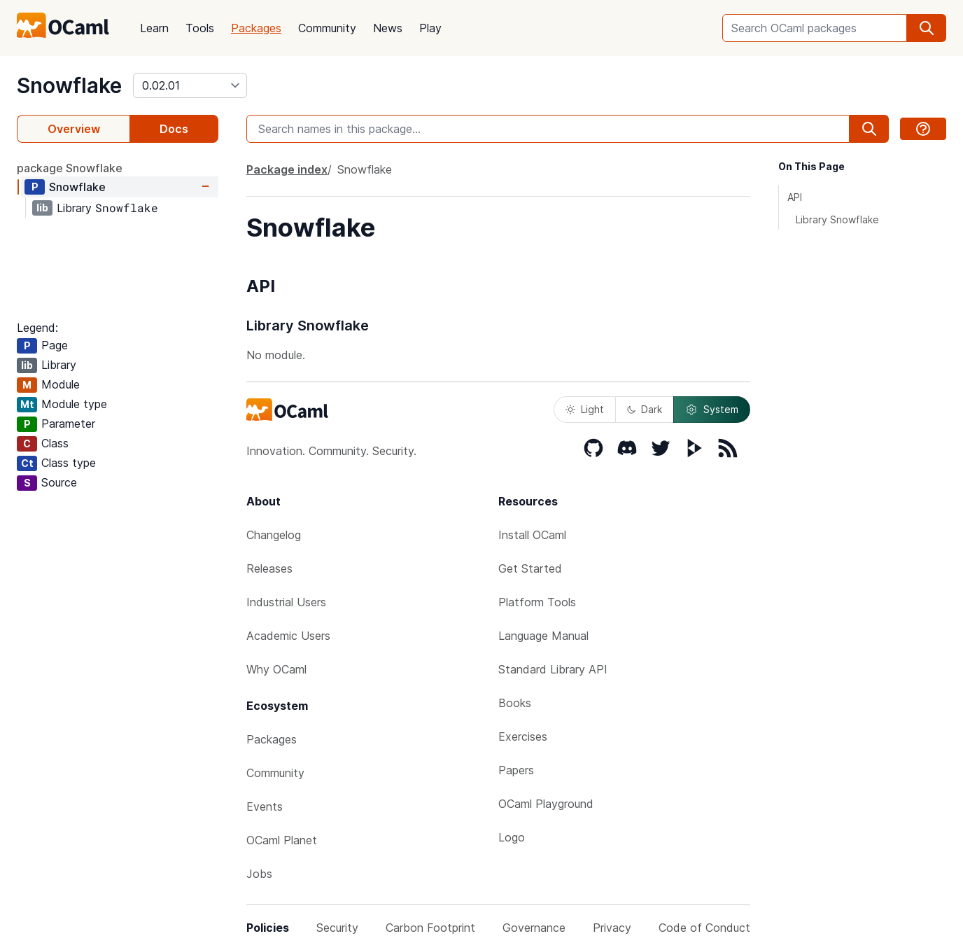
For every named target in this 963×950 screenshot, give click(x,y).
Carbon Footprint (430, 928)
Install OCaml (532, 535)
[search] (926, 28)
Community (327, 28)
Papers (516, 770)
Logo (511, 837)
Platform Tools (537, 602)
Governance (533, 928)
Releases (269, 568)
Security (337, 928)
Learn (154, 28)
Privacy (612, 928)
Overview (74, 129)
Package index (287, 169)
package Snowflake (69, 168)
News (387, 28)
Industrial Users (286, 602)
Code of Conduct (704, 928)
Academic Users (288, 636)
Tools (199, 28)
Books (514, 703)
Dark (644, 409)
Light (584, 409)
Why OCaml (276, 669)
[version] (190, 85)
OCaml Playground (545, 804)
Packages (256, 28)
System (711, 409)
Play (430, 28)
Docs (174, 129)
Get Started (530, 568)
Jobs (259, 874)
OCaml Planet (281, 840)
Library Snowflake (837, 219)
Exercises (522, 736)
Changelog (273, 535)
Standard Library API (552, 669)
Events (264, 806)
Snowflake (69, 85)
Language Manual (543, 636)
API (794, 197)
